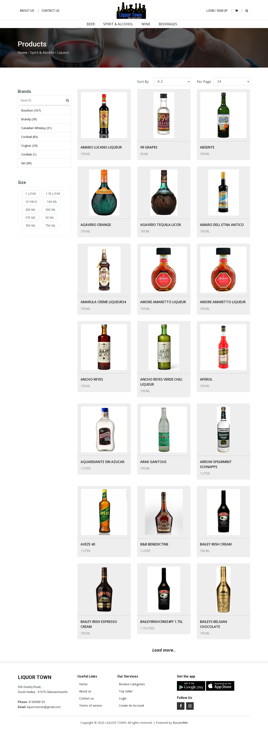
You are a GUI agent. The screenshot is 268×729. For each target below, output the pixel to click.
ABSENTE (207, 147)
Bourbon (31, 110)
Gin (26, 163)
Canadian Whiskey (36, 128)
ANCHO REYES (92, 379)
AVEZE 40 (88, 544)
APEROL (206, 379)
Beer (91, 24)
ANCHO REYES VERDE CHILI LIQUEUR (161, 382)
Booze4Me (180, 723)
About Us (27, 10)
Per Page (204, 81)
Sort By (143, 81)
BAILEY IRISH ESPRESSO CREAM (99, 624)
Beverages (168, 24)
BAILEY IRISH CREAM (216, 544)
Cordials (28, 154)
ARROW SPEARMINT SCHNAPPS (216, 464)
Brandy (29, 119)
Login (121, 698)
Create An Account (130, 705)
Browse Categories (131, 684)
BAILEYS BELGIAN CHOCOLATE (213, 624)
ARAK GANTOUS (153, 461)
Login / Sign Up (217, 10)
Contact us (85, 698)
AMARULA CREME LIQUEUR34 (103, 302)
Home (22, 52)
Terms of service (89, 705)
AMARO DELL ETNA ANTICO (222, 224)
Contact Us (50, 10)
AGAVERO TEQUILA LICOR (160, 224)
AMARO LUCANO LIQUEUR (101, 147)
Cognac (29, 146)
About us (84, 691)
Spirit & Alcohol (118, 24)
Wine (146, 24)
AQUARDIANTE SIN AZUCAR (102, 461)
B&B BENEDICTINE (154, 544)
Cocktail (29, 137)
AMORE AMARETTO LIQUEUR (163, 302)
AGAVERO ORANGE (96, 224)
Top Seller (125, 691)
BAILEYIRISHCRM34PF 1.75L (161, 621)
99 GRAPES (148, 147)
